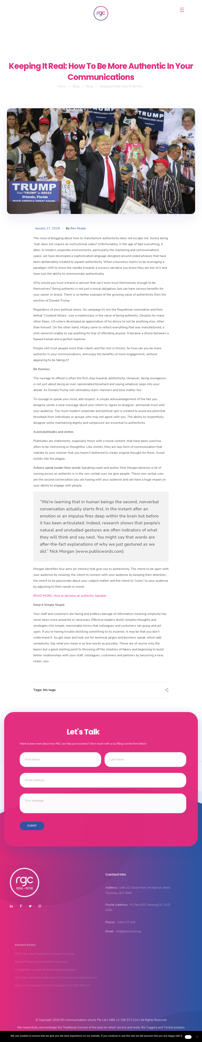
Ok (188, 1037)
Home (62, 86)
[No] (197, 1036)
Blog (76, 86)
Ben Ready (78, 228)
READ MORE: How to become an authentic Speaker (70, 596)
